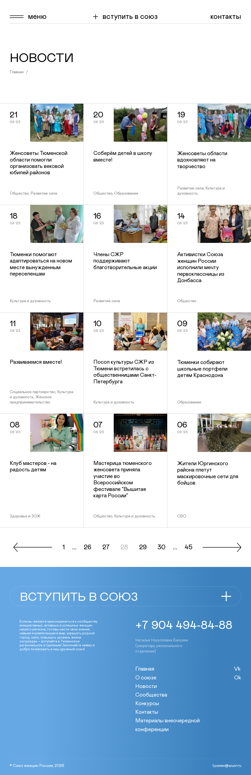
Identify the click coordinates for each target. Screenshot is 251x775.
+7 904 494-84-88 (183, 625)
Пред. (32, 547)
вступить (130, 16)
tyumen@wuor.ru (226, 766)
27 (106, 547)
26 (87, 547)
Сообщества (151, 695)
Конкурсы (147, 703)
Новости (146, 686)
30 (161, 547)
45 (188, 547)
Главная (17, 72)
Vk (237, 669)
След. (221, 547)
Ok (237, 678)
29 (143, 547)
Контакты (225, 16)
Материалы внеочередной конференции (167, 725)
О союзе (145, 678)
